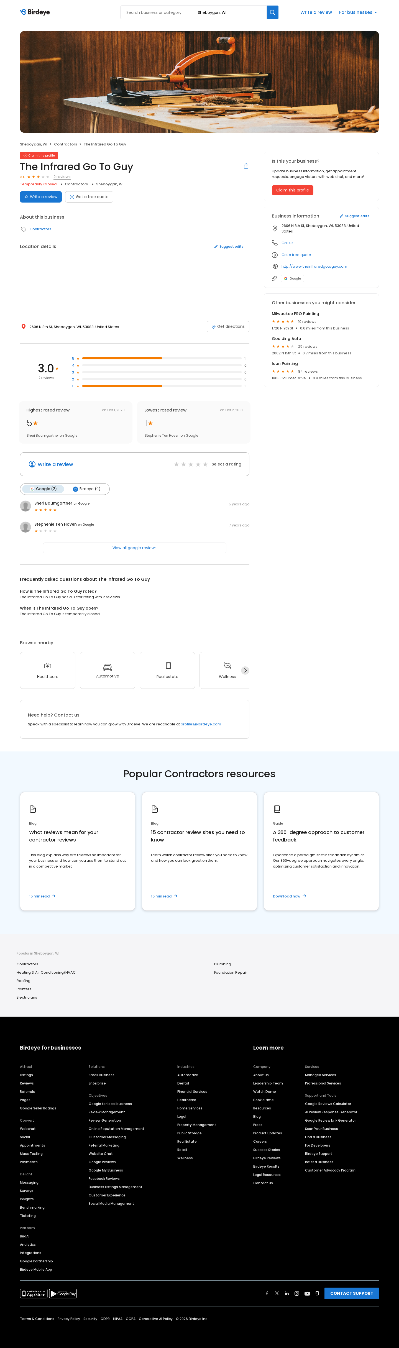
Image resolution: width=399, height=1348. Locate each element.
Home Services (190, 1108)
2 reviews (62, 176)
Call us (287, 242)
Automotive (187, 1075)
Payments (29, 1162)
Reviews (27, 1083)
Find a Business (318, 1137)
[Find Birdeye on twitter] (277, 1293)
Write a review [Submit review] (40, 196)
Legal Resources (267, 1174)
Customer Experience (107, 1195)
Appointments (32, 1145)
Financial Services (192, 1091)
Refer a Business (319, 1162)
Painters (24, 989)
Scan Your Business (321, 1128)
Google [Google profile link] (292, 278)
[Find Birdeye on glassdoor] (317, 1293)
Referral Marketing (104, 1145)
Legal (181, 1116)
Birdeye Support (318, 1153)
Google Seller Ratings (38, 1108)
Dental (183, 1083)
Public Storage (189, 1133)
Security (90, 1318)
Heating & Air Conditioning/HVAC (46, 972)
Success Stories (266, 1149)
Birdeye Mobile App (36, 1269)
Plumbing (222, 964)
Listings (26, 1075)
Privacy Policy (69, 1318)
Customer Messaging (107, 1137)
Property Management (196, 1124)
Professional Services (323, 1083)
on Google (81, 503)
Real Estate (187, 1141)
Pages (25, 1100)
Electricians (27, 997)
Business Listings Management (115, 1187)
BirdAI (24, 1236)
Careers (260, 1141)
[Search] (272, 12)
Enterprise (97, 1083)
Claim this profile (292, 190)
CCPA (130, 1318)
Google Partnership (36, 1261)
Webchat (28, 1128)
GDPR (105, 1318)
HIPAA (117, 1318)
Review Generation (105, 1120)
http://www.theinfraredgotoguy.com (314, 266)
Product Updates (267, 1133)
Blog (257, 1116)
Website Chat (101, 1153)
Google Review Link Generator (330, 1120)
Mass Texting (31, 1153)
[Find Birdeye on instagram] (297, 1293)
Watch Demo (264, 1091)
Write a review (316, 12)
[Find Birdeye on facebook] (267, 1293)
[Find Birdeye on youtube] (307, 1293)
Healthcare (186, 1100)
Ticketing (28, 1215)
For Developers (317, 1145)
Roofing (23, 980)
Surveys (26, 1190)
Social (25, 1137)
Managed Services (320, 1075)
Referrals (27, 1091)
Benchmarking (32, 1207)
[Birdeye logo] (36, 12)
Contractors (65, 144)
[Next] (245, 670)
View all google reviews (134, 548)
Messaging (29, 1182)
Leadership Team (268, 1083)
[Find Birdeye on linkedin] (287, 1293)
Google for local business (110, 1103)
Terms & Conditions (37, 1318)
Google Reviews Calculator (328, 1103)
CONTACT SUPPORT (351, 1293)
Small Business (101, 1075)
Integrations (30, 1252)
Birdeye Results (266, 1166)
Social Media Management (111, 1203)
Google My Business (106, 1170)
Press (257, 1124)
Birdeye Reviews (267, 1158)
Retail (182, 1149)
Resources (262, 1108)
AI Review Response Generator (331, 1112)
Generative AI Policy (156, 1318)
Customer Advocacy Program (330, 1170)
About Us (261, 1075)
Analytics (28, 1244)
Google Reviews (102, 1162)
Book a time (263, 1100)
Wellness (185, 1158)
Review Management (107, 1112)
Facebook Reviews (104, 1178)
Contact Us (263, 1183)
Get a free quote (89, 196)
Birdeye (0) (86, 489)
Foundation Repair (230, 972)
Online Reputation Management (116, 1128)
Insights (27, 1199)
